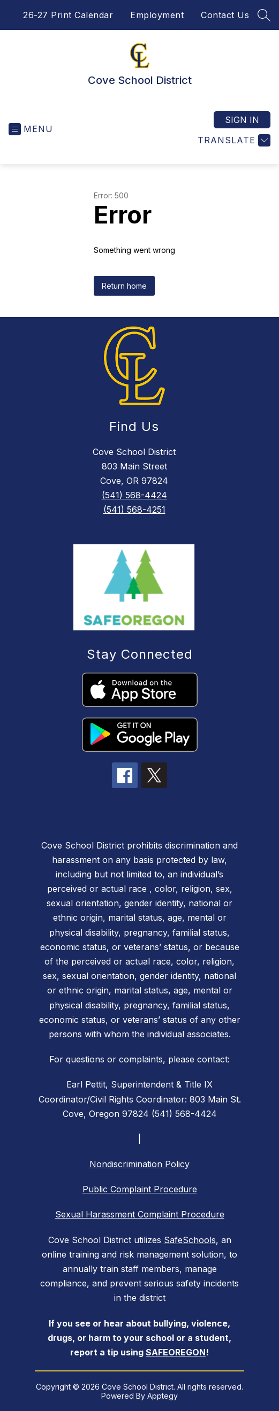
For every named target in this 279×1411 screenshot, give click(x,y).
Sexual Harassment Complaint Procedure (139, 1214)
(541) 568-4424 (134, 495)
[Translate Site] (232, 140)
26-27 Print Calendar (68, 15)
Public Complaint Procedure (139, 1189)
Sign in (242, 119)
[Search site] (264, 15)
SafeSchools (190, 1240)
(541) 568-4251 (134, 509)
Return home (124, 285)
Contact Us (225, 15)
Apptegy (162, 1395)
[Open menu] (31, 129)
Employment (157, 15)
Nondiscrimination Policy (139, 1164)
